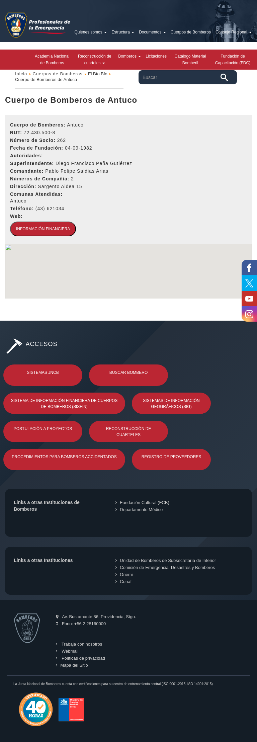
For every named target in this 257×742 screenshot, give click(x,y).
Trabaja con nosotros (79, 644)
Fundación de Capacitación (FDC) (232, 59)
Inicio (21, 73)
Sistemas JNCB (43, 372)
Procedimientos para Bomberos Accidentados (64, 457)
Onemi (124, 574)
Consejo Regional (234, 32)
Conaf (123, 581)
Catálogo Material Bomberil (190, 59)
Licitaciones (156, 56)
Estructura (122, 32)
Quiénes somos (90, 32)
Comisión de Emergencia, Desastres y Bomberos (165, 567)
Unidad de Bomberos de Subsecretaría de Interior (165, 560)
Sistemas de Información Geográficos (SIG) (171, 403)
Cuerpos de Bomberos (191, 32)
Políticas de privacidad (80, 658)
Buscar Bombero (128, 372)
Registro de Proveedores (171, 457)
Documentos (152, 32)
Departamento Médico (139, 509)
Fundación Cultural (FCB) (142, 502)
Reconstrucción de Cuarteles (128, 431)
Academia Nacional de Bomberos (52, 59)
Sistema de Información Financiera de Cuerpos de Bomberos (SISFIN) (64, 403)
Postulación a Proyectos (43, 428)
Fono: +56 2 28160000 (81, 623)
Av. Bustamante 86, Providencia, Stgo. (96, 616)
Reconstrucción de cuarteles (94, 59)
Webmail (67, 651)
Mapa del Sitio (72, 665)
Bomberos (129, 56)
